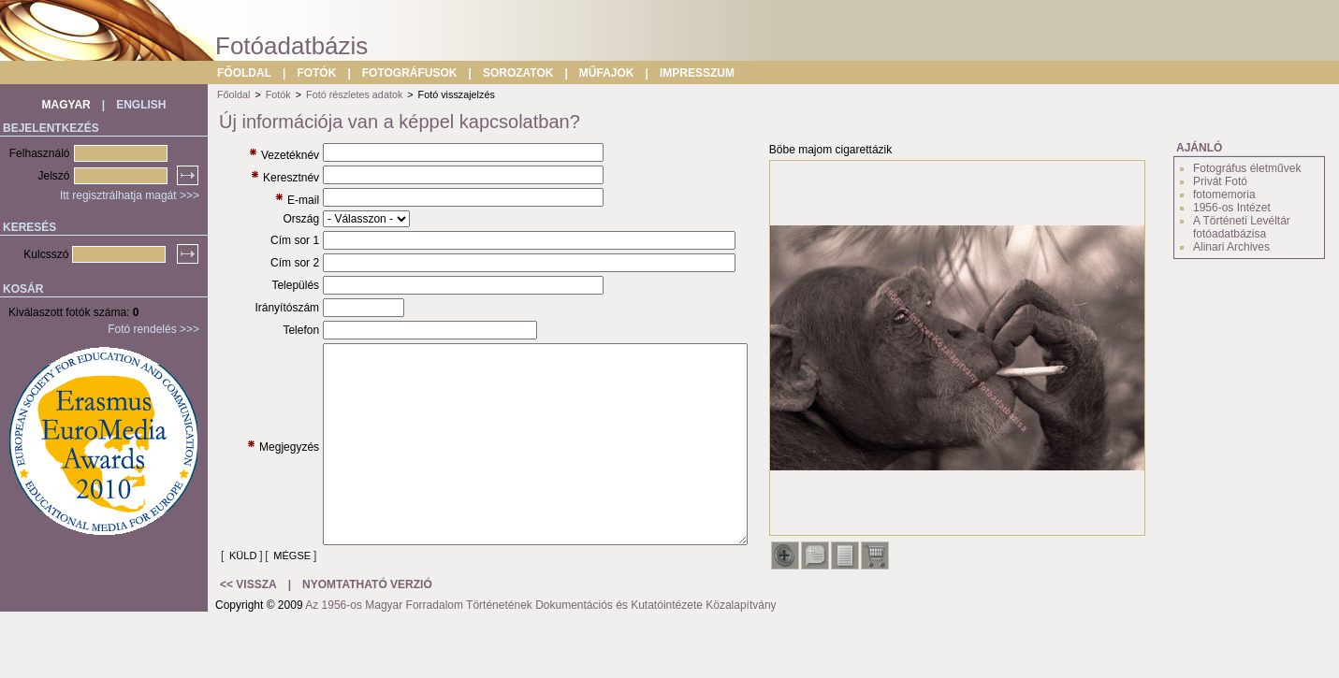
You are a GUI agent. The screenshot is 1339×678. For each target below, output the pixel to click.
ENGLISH (141, 104)
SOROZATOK (518, 72)
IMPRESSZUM (697, 72)
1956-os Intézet (1232, 207)
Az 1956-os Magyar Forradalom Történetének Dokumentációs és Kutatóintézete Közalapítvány (540, 660)
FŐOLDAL (244, 72)
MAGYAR (66, 104)
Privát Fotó (1220, 181)
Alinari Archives (1231, 246)
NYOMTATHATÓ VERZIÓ (367, 639)
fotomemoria (1224, 194)
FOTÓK (316, 72)
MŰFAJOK (606, 72)
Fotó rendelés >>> (153, 329)
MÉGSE (248, 610)
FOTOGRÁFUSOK (410, 72)
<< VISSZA (248, 639)
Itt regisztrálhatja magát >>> (129, 195)
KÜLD (242, 597)
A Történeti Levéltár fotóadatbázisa (1241, 227)
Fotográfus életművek (1247, 168)
